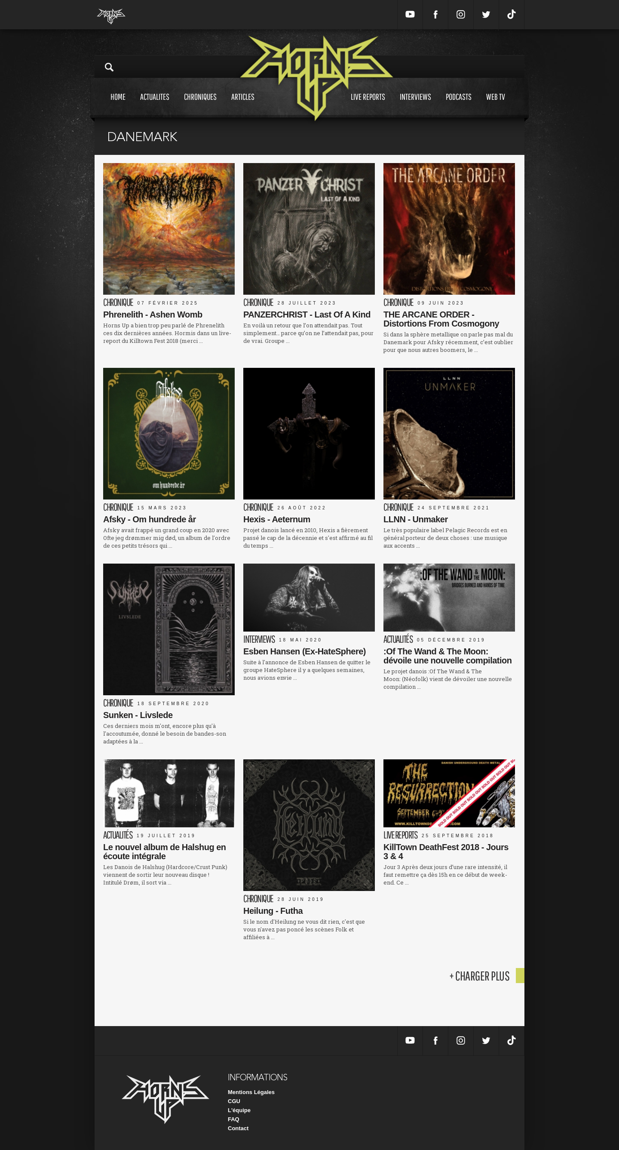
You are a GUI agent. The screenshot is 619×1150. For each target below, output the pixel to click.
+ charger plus (479, 975)
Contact (238, 1128)
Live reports (367, 105)
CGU (234, 1101)
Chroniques (200, 105)
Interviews (415, 105)
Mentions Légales (251, 1092)
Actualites (155, 105)
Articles (243, 105)
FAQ (233, 1119)
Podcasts (458, 105)
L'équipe (239, 1110)
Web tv (495, 105)
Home (118, 105)
